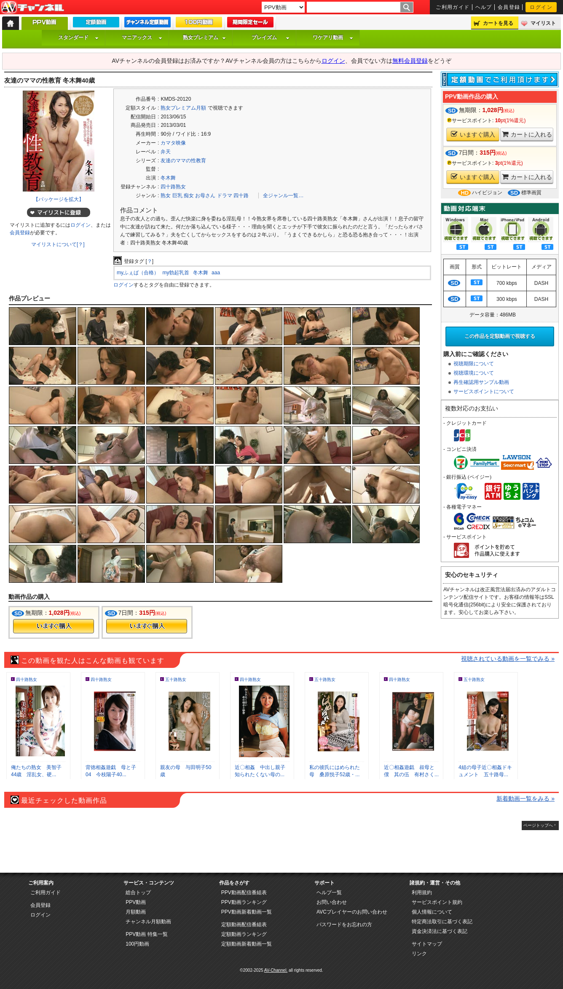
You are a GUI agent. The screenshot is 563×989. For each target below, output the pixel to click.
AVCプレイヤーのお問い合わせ (351, 912)
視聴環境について (473, 373)
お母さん (205, 195)
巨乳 (177, 195)
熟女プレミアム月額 (183, 108)
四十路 (241, 195)
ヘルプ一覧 (329, 892)
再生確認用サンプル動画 (481, 382)
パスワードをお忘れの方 (344, 924)
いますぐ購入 (473, 134)
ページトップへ (538, 825)
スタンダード (78, 37)
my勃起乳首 (175, 273)
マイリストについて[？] (58, 244)
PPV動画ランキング (244, 902)
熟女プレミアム (204, 37)
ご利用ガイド (453, 7)
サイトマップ (427, 944)
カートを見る (498, 23)
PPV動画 (136, 902)
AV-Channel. (275, 970)
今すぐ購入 (53, 626)
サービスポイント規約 (437, 902)
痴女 (189, 195)
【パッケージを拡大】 (58, 199)
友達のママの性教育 (183, 160)
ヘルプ (483, 7)
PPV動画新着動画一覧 (246, 912)
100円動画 (137, 944)
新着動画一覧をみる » (525, 798)
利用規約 (422, 892)
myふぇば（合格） (138, 273)
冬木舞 (168, 178)
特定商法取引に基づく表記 (442, 922)
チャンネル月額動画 (148, 922)
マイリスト (543, 23)
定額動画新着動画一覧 (246, 944)
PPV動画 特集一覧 (146, 934)
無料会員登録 (410, 60)
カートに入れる (527, 134)
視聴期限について (473, 364)
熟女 (166, 195)
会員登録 (509, 7)
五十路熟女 (175, 679)
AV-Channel (32, 7)
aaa (216, 273)
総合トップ (138, 892)
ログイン (541, 7)
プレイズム (271, 37)
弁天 (166, 152)
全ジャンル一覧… (283, 195)
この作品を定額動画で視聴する (499, 336)
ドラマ (224, 195)
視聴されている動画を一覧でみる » (508, 658)
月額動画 (136, 912)
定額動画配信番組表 (244, 924)
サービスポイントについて (483, 391)
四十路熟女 (173, 187)
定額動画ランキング (244, 934)
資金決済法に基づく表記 (439, 931)
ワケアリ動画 (333, 37)
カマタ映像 (173, 143)
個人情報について (432, 912)
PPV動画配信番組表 (244, 892)
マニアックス (142, 37)
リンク (419, 954)
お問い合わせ (331, 902)
